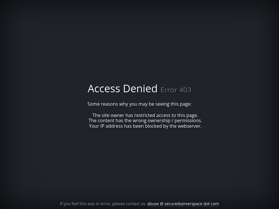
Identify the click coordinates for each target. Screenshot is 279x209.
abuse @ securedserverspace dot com (183, 203)
